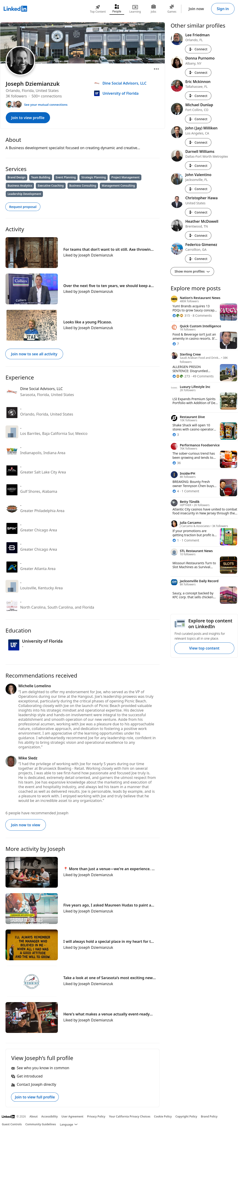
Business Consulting (82, 186)
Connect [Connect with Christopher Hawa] (198, 212)
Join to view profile (28, 117)
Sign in (223, 8)
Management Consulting (118, 186)
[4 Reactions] (175, 491)
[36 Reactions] (176, 462)
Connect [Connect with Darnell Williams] (198, 165)
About (34, 1116)
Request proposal (22, 207)
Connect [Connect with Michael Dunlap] (198, 119)
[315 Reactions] (181, 315)
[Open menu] (156, 69)
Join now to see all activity (34, 353)
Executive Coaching (51, 186)
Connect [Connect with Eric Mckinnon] (198, 96)
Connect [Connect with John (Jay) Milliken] (198, 142)
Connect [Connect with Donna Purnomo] (198, 72)
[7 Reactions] (175, 343)
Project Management (125, 177)
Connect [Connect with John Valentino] (198, 189)
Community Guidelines (40, 1124)
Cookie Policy (163, 1116)
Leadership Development (24, 194)
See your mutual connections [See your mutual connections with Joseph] (45, 105)
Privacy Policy (96, 1116)
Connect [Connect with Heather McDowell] (198, 235)
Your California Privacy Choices (129, 1116)
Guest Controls (12, 1124)
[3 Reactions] (175, 434)
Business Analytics (20, 186)
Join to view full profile (35, 1097)
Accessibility (49, 1116)
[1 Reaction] (175, 540)
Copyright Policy (186, 1116)
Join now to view (25, 824)
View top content (204, 648)
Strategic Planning (93, 177)
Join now (196, 8)
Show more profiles (192, 271)
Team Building (40, 177)
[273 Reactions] (181, 376)
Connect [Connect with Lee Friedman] (198, 49)
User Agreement (73, 1116)
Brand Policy (209, 1116)
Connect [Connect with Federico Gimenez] (198, 259)
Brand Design (16, 177)
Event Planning (66, 177)
